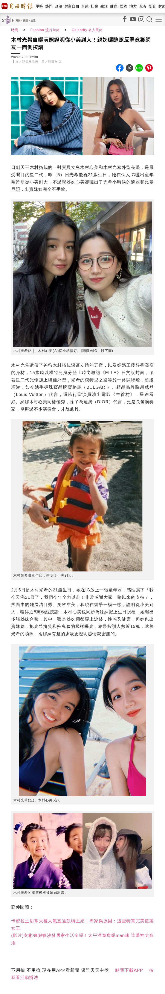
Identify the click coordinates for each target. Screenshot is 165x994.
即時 (39, 6)
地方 (133, 6)
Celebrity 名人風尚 (87, 30)
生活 (104, 6)
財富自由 (71, 6)
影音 (152, 6)
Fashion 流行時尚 (45, 30)
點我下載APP (129, 970)
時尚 (14, 30)
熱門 (49, 6)
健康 (114, 6)
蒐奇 (143, 6)
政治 (58, 6)
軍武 (85, 6)
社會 (94, 6)
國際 (123, 6)
